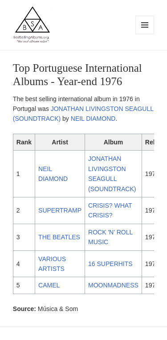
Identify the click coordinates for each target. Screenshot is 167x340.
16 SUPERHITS (110, 263)
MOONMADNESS (113, 285)
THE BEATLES (59, 237)
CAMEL (49, 285)
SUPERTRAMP (59, 210)
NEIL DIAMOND (93, 118)
